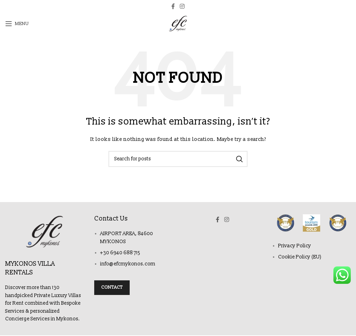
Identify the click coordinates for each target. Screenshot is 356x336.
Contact (112, 287)
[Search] (178, 159)
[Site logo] (177, 23)
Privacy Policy (294, 246)
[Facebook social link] (173, 6)
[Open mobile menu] (17, 24)
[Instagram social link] (182, 6)
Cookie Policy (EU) (300, 257)
